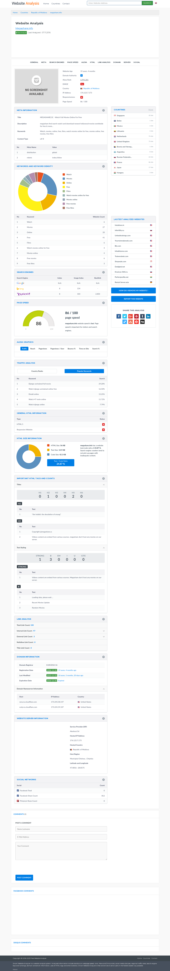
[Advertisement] (109, 37)
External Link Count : (61, 636)
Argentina (133, 152)
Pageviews (43, 349)
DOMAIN (117, 62)
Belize (133, 120)
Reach (32, 349)
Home (46, 4)
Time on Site (84, 349)
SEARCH (147, 3)
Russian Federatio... (133, 157)
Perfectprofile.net (134, 277)
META (43, 62)
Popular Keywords (84, 371)
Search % (96, 349)
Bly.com (134, 246)
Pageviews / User (57, 349)
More (150, 110)
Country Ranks (37, 371)
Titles (61, 484)
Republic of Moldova (89, 88)
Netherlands (133, 136)
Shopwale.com (134, 261)
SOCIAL (136, 62)
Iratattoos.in (134, 225)
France (133, 162)
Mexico (133, 126)
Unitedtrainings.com (134, 235)
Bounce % (72, 349)
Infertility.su (134, 230)
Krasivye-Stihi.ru (134, 272)
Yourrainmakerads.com (134, 240)
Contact (66, 4)
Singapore (133, 115)
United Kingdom (133, 141)
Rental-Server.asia (134, 282)
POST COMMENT (24, 877)
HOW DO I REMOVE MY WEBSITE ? (133, 290)
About (15, 969)
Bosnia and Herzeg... (133, 146)
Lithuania (133, 131)
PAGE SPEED (72, 62)
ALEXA (84, 62)
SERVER (127, 62)
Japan (133, 167)
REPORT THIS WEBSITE (133, 299)
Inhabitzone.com (134, 251)
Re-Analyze (21, 33)
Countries (55, 4)
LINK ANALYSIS (104, 62)
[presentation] (34, 867)
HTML (92, 62)
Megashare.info (24, 28)
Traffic (24, 349)
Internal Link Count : (61, 631)
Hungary (133, 172)
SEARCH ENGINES (56, 62)
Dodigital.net (134, 266)
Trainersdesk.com (134, 256)
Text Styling (61, 547)
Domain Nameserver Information (61, 689)
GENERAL (34, 62)
